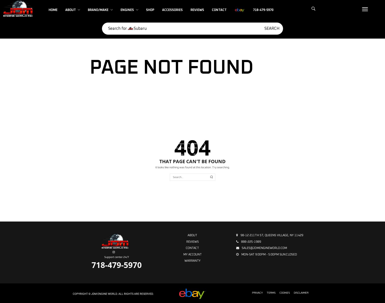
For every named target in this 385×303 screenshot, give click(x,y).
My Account (192, 254)
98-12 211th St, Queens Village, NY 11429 (269, 235)
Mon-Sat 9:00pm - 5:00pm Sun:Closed (266, 254)
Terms (271, 292)
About (192, 235)
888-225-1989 (248, 241)
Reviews (192, 241)
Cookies (285, 292)
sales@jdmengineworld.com (261, 248)
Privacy (257, 292)
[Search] (269, 29)
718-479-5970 (117, 265)
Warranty (192, 260)
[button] (304, 10)
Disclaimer (301, 292)
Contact (192, 248)
